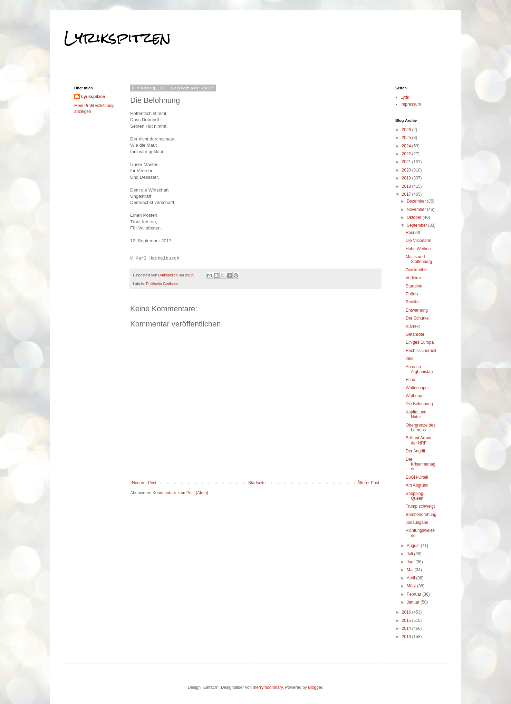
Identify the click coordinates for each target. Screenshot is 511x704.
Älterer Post (368, 482)
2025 (407, 137)
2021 (407, 161)
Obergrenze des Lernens (420, 427)
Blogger (315, 687)
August (414, 545)
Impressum (411, 104)
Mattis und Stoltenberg (419, 259)
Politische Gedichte (162, 284)
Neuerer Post (144, 482)
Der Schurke (417, 318)
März (412, 586)
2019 (407, 178)
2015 (407, 620)
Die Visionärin (418, 240)
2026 (407, 129)
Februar (414, 594)
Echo (410, 379)
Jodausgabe (417, 522)
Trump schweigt (420, 506)
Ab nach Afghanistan (419, 369)
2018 (407, 186)
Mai (411, 569)
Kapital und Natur (416, 414)
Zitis (409, 358)
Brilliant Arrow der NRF (418, 440)
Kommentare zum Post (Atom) (180, 492)
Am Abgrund (417, 485)
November (417, 209)
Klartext (413, 326)
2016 (407, 612)
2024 (407, 146)
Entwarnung (417, 310)
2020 (407, 170)
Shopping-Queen (415, 496)
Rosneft (413, 232)
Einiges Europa (420, 342)
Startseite (257, 482)
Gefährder (415, 334)
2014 (407, 628)
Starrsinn (414, 286)
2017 (407, 194)
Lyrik (405, 97)
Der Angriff (415, 451)
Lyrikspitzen (117, 37)
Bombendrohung (421, 514)
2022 (407, 153)
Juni (411, 561)
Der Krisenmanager (420, 464)
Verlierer (413, 277)
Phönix (412, 294)
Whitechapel (417, 387)
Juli (410, 553)
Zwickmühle (416, 269)
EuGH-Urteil (417, 477)
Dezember (417, 201)
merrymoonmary (267, 687)
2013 (407, 636)
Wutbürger (415, 395)
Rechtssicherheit (421, 350)
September (417, 225)
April (411, 578)
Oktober (415, 217)
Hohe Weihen (418, 248)
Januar (414, 602)
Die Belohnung (419, 403)
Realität (413, 302)
